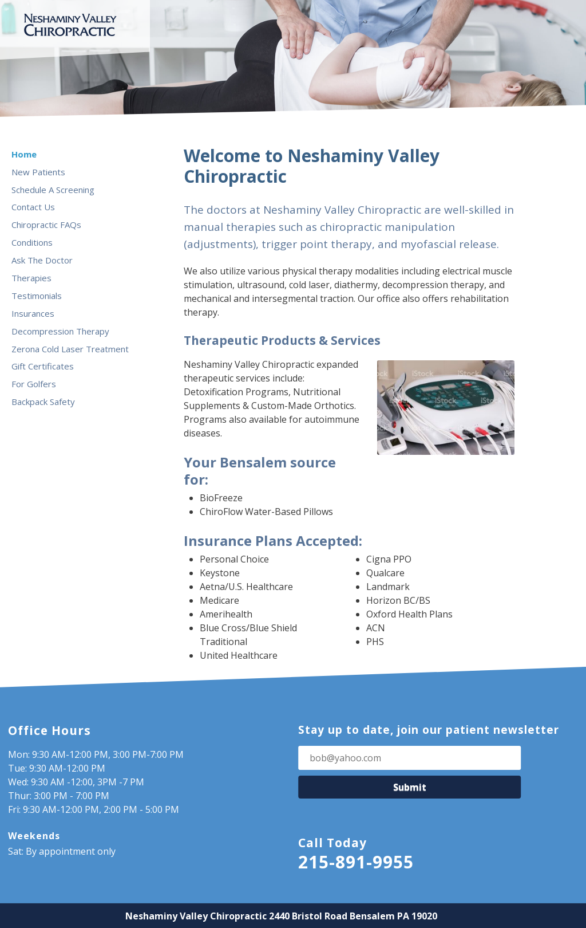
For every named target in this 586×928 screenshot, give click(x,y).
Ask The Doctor (42, 260)
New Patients (38, 172)
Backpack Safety (43, 401)
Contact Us (33, 207)
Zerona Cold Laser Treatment (70, 349)
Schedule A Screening (52, 189)
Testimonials (36, 295)
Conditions (32, 242)
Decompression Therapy (60, 331)
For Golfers (33, 384)
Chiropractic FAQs (46, 224)
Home (24, 154)
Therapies (31, 278)
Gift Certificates (42, 366)
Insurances (32, 313)
